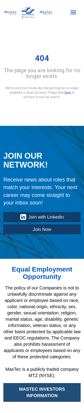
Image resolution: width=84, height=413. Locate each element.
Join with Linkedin (42, 217)
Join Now (42, 229)
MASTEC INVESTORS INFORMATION (42, 392)
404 (42, 58)
